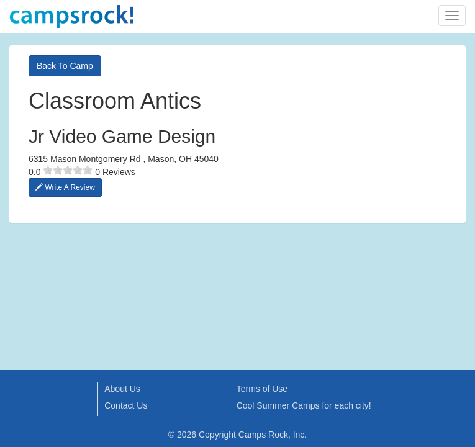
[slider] (68, 170)
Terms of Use (262, 389)
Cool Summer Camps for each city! (304, 405)
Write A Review (65, 187)
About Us (122, 389)
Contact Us (125, 405)
